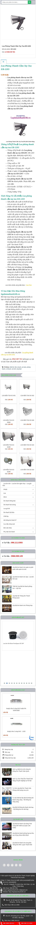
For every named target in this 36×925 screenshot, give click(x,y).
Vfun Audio (21, 877)
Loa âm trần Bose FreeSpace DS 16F (13, 643)
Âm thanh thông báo (9, 501)
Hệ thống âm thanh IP (10, 520)
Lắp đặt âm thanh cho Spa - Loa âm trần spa (23, 578)
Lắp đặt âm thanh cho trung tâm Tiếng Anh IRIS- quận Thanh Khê (22, 843)
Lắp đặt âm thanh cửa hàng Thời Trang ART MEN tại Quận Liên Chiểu (22, 825)
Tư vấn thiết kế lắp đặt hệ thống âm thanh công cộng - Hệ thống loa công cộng (23, 799)
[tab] (3, 62)
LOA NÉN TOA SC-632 (27, 395)
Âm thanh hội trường (10, 504)
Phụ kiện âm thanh (9, 531)
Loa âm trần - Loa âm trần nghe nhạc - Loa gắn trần (17, 484)
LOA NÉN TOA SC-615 (27, 445)
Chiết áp (6, 516)
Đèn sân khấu (8, 528)
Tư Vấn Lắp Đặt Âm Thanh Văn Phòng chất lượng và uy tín (22, 789)
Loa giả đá (7, 508)
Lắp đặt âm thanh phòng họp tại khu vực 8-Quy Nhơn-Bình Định (23, 834)
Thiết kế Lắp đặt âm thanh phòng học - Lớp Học (22, 587)
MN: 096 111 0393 (25, 923)
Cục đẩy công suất (9, 524)
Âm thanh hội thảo (9, 512)
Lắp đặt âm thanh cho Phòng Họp (22, 605)
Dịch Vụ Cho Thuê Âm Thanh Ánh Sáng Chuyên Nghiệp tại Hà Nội (23, 779)
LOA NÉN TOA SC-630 (27, 420)
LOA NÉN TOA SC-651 (9, 395)
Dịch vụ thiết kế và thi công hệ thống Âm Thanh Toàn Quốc (22, 770)
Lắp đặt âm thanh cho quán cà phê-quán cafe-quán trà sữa (23, 568)
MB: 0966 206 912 (7, 923)
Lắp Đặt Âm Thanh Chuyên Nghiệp (24, 875)
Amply (5, 489)
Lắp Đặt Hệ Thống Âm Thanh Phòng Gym (21, 597)
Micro (5, 497)
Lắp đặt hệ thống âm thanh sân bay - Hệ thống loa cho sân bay (23, 808)
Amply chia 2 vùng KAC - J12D (16, 731)
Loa (5, 493)
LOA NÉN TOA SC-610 (27, 469)
